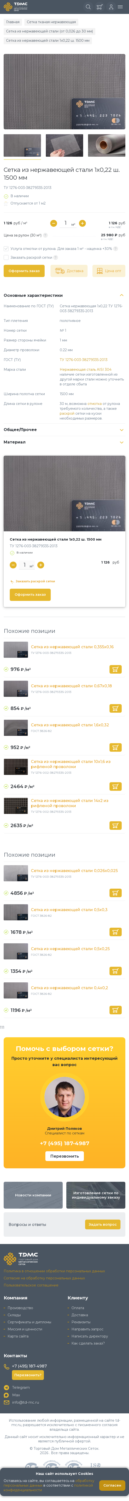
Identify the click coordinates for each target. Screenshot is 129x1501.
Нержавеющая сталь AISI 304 (85, 369)
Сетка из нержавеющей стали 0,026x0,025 (74, 870)
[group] (64, 91)
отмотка (95, 403)
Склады (14, 1315)
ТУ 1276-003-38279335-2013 (84, 360)
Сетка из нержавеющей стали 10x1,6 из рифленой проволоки (71, 764)
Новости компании (33, 1195)
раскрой (67, 413)
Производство (20, 1308)
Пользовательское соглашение (31, 1285)
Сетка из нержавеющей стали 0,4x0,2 (69, 988)
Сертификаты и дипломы (29, 1322)
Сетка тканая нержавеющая (51, 22)
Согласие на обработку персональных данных (44, 1278)
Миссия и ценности (25, 1329)
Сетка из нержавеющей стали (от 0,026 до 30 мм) (49, 31)
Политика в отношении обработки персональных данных (54, 1271)
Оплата (77, 1308)
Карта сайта (18, 1336)
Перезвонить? (27, 1375)
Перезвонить (64, 1156)
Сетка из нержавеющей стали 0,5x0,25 (70, 948)
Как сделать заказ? (88, 1343)
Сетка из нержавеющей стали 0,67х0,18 (71, 686)
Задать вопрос (103, 1224)
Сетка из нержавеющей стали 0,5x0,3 (69, 909)
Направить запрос (87, 1329)
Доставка (79, 1315)
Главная (13, 22)
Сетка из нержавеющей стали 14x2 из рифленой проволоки (70, 803)
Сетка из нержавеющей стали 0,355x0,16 (72, 647)
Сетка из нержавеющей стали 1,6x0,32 (70, 725)
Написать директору (89, 1336)
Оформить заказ (24, 271)
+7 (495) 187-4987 (64, 1143)
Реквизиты (80, 1322)
